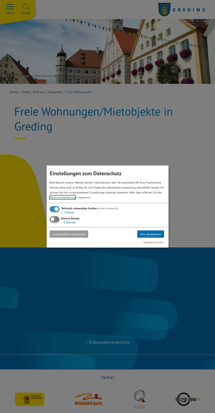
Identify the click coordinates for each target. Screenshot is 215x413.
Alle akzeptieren (150, 234)
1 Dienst (67, 212)
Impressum (84, 197)
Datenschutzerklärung (62, 197)
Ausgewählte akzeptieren (69, 234)
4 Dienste (68, 222)
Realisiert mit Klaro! (154, 242)
